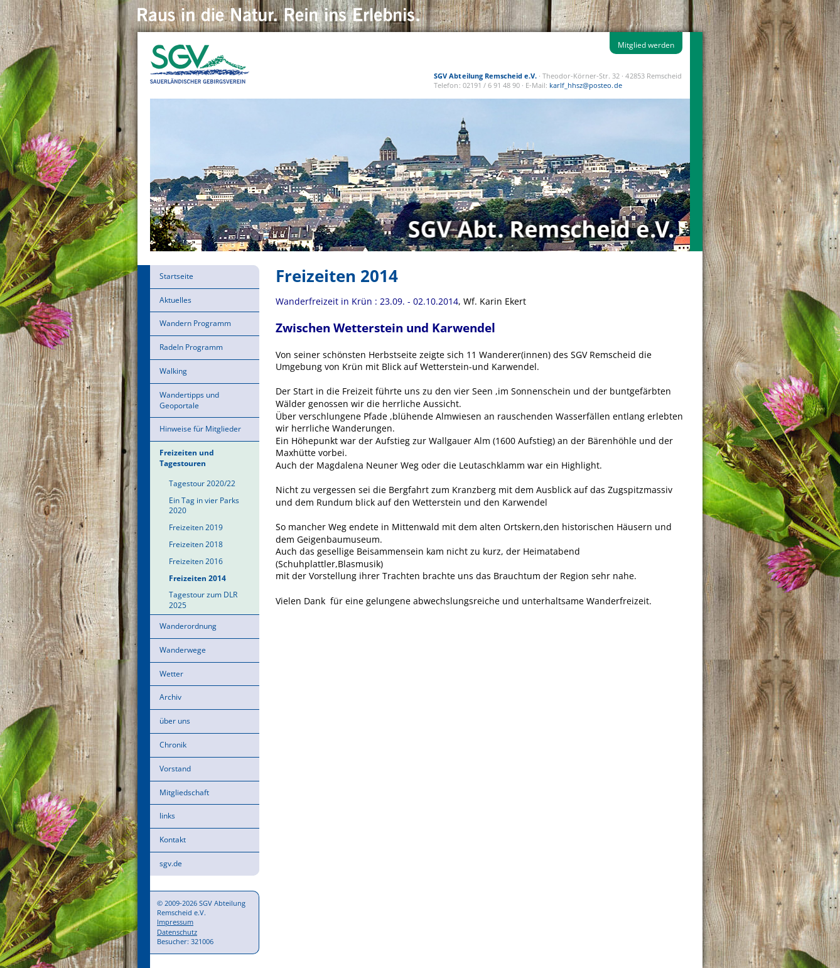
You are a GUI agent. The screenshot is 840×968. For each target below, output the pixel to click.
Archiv (170, 697)
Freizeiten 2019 (196, 527)
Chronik (172, 744)
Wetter (171, 673)
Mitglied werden (646, 45)
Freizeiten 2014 (197, 578)
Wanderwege (182, 649)
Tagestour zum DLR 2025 (203, 600)
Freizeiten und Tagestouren (186, 458)
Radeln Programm (191, 347)
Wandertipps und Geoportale (189, 400)
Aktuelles (175, 300)
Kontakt (172, 839)
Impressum (175, 922)
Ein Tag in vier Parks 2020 (204, 505)
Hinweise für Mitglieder (200, 428)
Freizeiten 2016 (196, 561)
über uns (174, 720)
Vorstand (175, 768)
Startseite (176, 276)
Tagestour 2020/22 (202, 483)
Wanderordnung (188, 626)
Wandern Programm (195, 323)
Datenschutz (177, 932)
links (167, 815)
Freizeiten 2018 (196, 544)
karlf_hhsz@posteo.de (585, 85)
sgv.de (170, 863)
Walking (173, 371)
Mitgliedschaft (184, 792)
